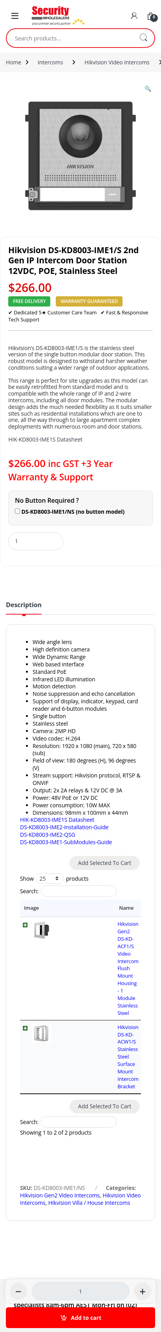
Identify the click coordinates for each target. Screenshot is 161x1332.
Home (13, 62)
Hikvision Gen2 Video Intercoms (60, 1076)
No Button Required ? (47, 500)
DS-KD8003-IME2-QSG (47, 834)
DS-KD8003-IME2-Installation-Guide (64, 827)
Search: (68, 891)
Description (24, 605)
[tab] (24, 608)
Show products (54, 878)
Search (143, 38)
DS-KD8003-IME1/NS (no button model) (69, 511)
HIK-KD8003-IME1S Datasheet (45, 439)
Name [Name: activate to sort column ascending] (66, 907)
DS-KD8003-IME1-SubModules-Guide (66, 842)
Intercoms (50, 62)
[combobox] (69, 38)
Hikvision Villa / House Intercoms (89, 1084)
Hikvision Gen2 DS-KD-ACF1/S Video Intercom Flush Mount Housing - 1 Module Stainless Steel (97, 931)
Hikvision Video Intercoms (116, 62)
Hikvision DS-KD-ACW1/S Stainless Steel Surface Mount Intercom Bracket (97, 960)
